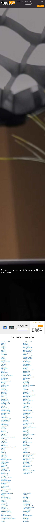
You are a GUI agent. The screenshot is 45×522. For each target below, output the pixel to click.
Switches (26, 402)
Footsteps (4, 442)
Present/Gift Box (5, 462)
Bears (3, 344)
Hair (24, 428)
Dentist (25, 343)
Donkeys (3, 353)
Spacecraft (4, 491)
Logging (26, 462)
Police (3, 423)
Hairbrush (26, 383)
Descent (3, 388)
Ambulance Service (6, 419)
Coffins (3, 476)
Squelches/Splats (5, 403)
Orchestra (4, 504)
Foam (3, 441)
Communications (5, 420)
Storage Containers (28, 400)
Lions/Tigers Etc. (5, 361)
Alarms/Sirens (5, 475)
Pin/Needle (4, 456)
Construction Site (28, 455)
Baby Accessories (27, 347)
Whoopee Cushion (5, 410)
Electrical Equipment (28, 376)
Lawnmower (26, 392)
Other (3, 376)
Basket (25, 348)
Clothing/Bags (27, 361)
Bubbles (3, 386)
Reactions (26, 431)
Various (25, 449)
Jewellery (26, 389)
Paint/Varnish (26, 466)
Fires (3, 427)
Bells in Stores (4, 372)
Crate (3, 434)
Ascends (25, 512)
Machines (4, 483)
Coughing (26, 421)
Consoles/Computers (6, 477)
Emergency (3, 417)
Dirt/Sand (4, 435)
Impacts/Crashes (27, 438)
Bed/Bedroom (27, 351)
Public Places (26, 493)
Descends (26, 517)
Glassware (26, 382)
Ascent (3, 383)
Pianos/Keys (4, 505)
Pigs (2, 362)
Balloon (3, 431)
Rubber (3, 466)
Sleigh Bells (4, 379)
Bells (2, 371)
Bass (2, 494)
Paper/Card (4, 455)
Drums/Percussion (6, 498)
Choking (25, 420)
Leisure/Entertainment (6, 512)
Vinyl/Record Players (6, 511)
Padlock (3, 454)
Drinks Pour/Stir (27, 375)
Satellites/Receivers (6, 489)
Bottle (25, 354)
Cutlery (25, 367)
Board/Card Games (6, 515)
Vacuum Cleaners (27, 410)
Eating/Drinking (27, 426)
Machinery (26, 463)
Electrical (26, 521)
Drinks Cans (26, 371)
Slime (3, 490)
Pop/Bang (4, 393)
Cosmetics (26, 362)
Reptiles (3, 365)
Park (25, 500)
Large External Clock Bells (7, 375)
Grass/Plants (4, 445)
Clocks (25, 360)
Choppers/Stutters (28, 515)
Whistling (26, 437)
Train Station (26, 508)
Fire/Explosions (4, 426)
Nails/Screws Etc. (27, 465)
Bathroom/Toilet (27, 350)
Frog (2, 357)
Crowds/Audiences (28, 423)
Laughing (26, 430)
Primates (3, 364)
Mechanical (4, 390)
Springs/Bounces (5, 402)
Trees (25, 448)
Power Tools (26, 468)
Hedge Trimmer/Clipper (29, 385)
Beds (25, 514)
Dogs (3, 351)
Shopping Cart (5, 468)
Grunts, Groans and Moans (29, 427)
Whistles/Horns (5, 409)
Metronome (4, 503)
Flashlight (4, 440)
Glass (3, 444)
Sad (2, 396)
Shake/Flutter (4, 399)
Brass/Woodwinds (5, 497)
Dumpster (26, 456)
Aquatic (3, 343)
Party (3, 519)
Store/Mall (26, 504)
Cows (3, 350)
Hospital (25, 344)
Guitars (3, 501)
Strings (3, 507)
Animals (3, 382)
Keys (3, 449)
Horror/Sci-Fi (3, 473)
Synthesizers (4, 508)
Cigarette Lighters (27, 358)
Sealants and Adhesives (29, 470)
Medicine (26, 393)
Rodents (3, 367)
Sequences (4, 397)
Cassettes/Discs (27, 357)
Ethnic (3, 500)
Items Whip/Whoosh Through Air (8, 447)
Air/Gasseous (26, 511)
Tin (24, 404)
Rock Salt (3, 463)
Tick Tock (4, 404)
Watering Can (27, 413)
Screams (26, 433)
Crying (25, 424)
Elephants (4, 354)
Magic (3, 484)
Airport (25, 494)
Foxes (3, 355)
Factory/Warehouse (28, 458)
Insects (3, 360)
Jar (24, 388)
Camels (3, 347)
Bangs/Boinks (5, 385)
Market (25, 498)
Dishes (25, 368)
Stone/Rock (26, 447)
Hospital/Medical (26, 341)
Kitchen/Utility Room (28, 390)
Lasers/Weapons (5, 482)
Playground (26, 501)
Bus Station (26, 497)
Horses (3, 358)
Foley (2, 430)
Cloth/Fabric (4, 433)
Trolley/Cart (26, 473)
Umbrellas (26, 409)
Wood (3, 472)
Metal (3, 451)
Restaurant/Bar (27, 503)
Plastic (3, 458)
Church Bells (4, 374)
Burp (25, 419)
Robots (3, 487)
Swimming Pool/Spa (28, 505)
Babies (25, 416)
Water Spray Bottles (28, 411)
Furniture (26, 381)
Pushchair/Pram (27, 396)
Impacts (3, 389)
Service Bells (4, 378)
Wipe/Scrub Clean (5, 470)
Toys (3, 521)
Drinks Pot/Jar (27, 374)
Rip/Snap (4, 395)
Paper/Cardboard (27, 442)
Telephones (26, 403)
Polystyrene (4, 461)
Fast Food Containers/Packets (8, 437)
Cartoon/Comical (5, 381)
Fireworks (3, 428)
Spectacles (26, 399)
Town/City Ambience (28, 507)
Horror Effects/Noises (6, 480)
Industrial (25, 452)
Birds (3, 346)
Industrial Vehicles (27, 461)
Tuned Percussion (5, 510)
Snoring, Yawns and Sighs (29, 434)
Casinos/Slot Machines (6, 517)
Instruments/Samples (5, 493)
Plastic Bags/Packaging (6, 459)
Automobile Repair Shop (29, 454)
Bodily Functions (27, 417)
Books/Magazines (27, 353)
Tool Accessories (27, 472)
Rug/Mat (25, 397)
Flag (2, 438)
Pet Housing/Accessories (29, 395)
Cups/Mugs (26, 364)
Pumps (25, 469)
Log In (28, 3)
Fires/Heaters (26, 378)
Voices (25, 435)
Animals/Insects (4, 341)
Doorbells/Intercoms (28, 369)
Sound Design (26, 510)
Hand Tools (26, 459)
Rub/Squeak (4, 465)
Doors (3, 414)
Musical (3, 392)
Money (3, 452)
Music (42, 1)
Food (25, 379)
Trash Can (26, 406)
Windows (3, 416)
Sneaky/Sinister (5, 400)
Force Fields (4, 479)
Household (25, 346)
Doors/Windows (4, 413)
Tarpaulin (4, 469)
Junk (3, 448)
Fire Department (5, 421)
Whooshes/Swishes (5, 411)
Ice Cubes (26, 386)
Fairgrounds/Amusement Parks (8, 518)
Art (2, 514)
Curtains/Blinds (27, 365)
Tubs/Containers (27, 407)
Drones (25, 519)
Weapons (4, 407)
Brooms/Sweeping (27, 355)
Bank (25, 496)
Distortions (26, 518)
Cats (3, 348)
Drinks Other (26, 372)
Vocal (3, 406)
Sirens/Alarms (5, 424)
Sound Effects (27, 1)
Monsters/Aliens (5, 486)
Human (25, 414)
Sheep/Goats (4, 368)
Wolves (3, 369)
